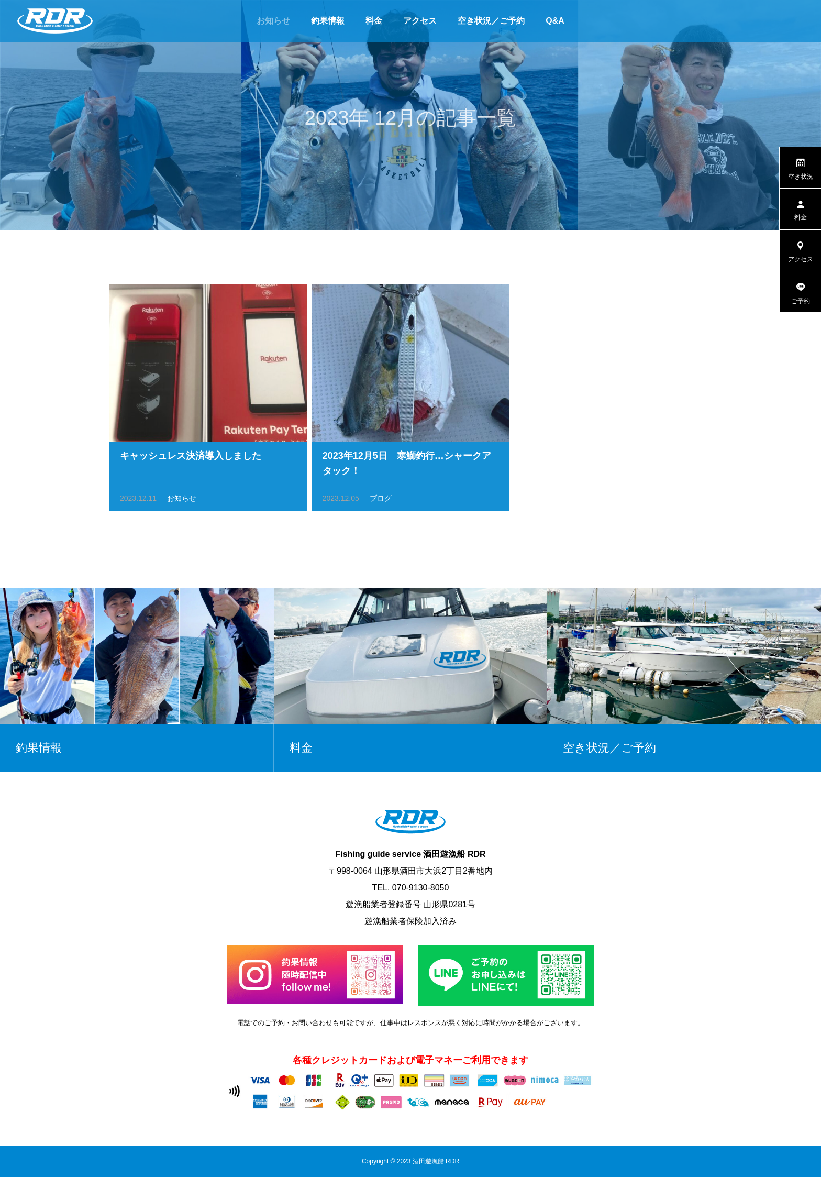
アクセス (420, 20)
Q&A (555, 20)
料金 (373, 20)
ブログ (381, 501)
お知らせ (273, 20)
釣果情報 (328, 20)
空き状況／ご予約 (491, 20)
